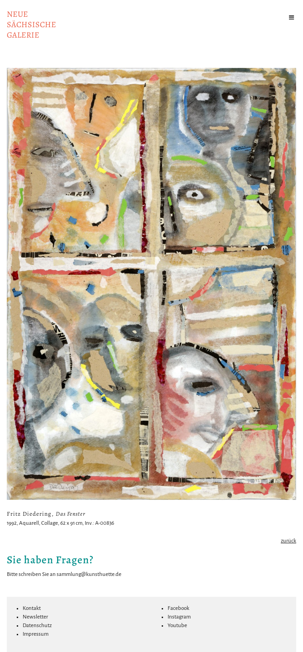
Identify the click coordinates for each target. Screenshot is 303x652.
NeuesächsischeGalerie (31, 24)
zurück (288, 541)
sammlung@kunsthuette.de (89, 574)
